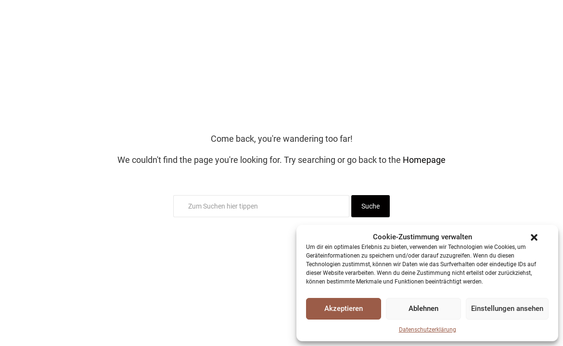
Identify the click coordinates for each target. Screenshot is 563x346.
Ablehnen (423, 308)
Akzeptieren (343, 308)
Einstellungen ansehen (507, 308)
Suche (370, 206)
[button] (534, 237)
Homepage (424, 160)
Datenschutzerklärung (427, 329)
